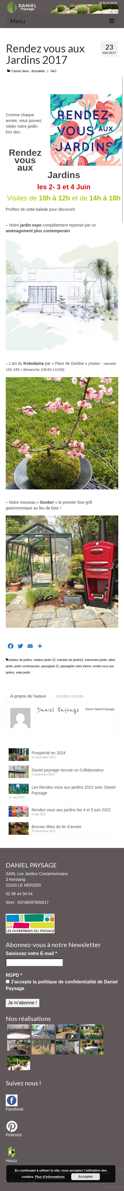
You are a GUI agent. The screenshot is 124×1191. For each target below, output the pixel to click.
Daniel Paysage (58, 710)
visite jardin (23, 672)
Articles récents (70, 696)
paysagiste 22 (50, 666)
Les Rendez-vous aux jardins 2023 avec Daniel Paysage (74, 790)
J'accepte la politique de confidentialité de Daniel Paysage (62, 985)
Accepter (85, 1177)
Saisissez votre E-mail (31, 953)
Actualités (38, 71)
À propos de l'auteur (28, 696)
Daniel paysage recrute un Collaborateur (68, 770)
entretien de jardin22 (70, 660)
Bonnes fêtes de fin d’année (57, 826)
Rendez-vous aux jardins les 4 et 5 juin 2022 (71, 810)
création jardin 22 (44, 660)
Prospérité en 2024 (48, 753)
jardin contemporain (27, 666)
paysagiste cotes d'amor (76, 666)
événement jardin (96, 660)
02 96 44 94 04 (19, 893)
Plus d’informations (50, 1176)
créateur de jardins (20, 660)
